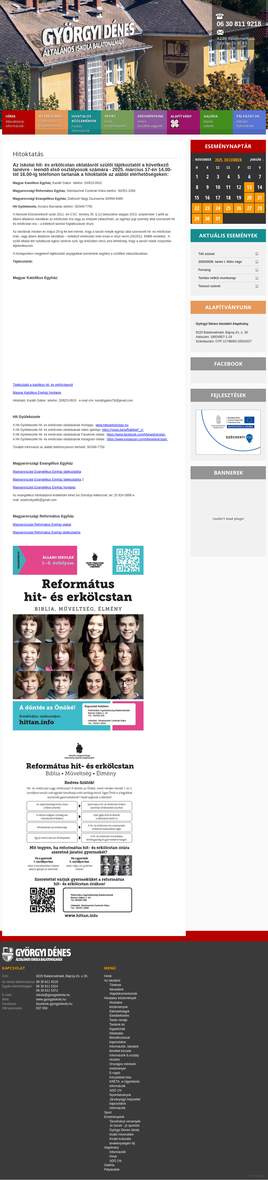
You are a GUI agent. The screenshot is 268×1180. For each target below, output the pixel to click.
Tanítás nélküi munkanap (217, 278)
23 (207, 207)
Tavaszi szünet (209, 286)
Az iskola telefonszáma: (18, 982)
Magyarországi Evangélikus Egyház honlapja (44, 487)
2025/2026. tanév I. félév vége (220, 262)
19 (238, 197)
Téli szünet (206, 254)
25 (228, 207)
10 (217, 187)
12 (238, 187)
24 (217, 207)
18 (228, 197)
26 (238, 207)
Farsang (204, 270)
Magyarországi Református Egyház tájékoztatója (46, 532)
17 (217, 197)
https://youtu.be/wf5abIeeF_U (123, 430)
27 (249, 207)
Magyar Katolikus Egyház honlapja (37, 392)
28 (259, 207)
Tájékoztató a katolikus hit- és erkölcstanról (43, 385)
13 (249, 187)
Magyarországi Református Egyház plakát (42, 524)
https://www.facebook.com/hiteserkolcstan (136, 434)
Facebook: (9, 1004)
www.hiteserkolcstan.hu (112, 425)
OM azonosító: (12, 1008)
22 (196, 207)
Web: (5, 999)
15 (196, 197)
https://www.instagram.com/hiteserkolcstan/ (137, 439)
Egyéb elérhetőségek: (17, 986)
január (255, 159)
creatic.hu (257, 1175)
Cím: (5, 976)
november (203, 159)
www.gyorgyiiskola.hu (51, 999)
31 (217, 218)
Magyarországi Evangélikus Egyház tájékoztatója (47, 472)
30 (207, 218)
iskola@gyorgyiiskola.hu (53, 995)
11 (228, 187)
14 (259, 187)
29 (196, 218)
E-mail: (7, 995)
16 (207, 197)
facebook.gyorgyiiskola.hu (54, 1004)
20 (249, 197)
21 (259, 197)
